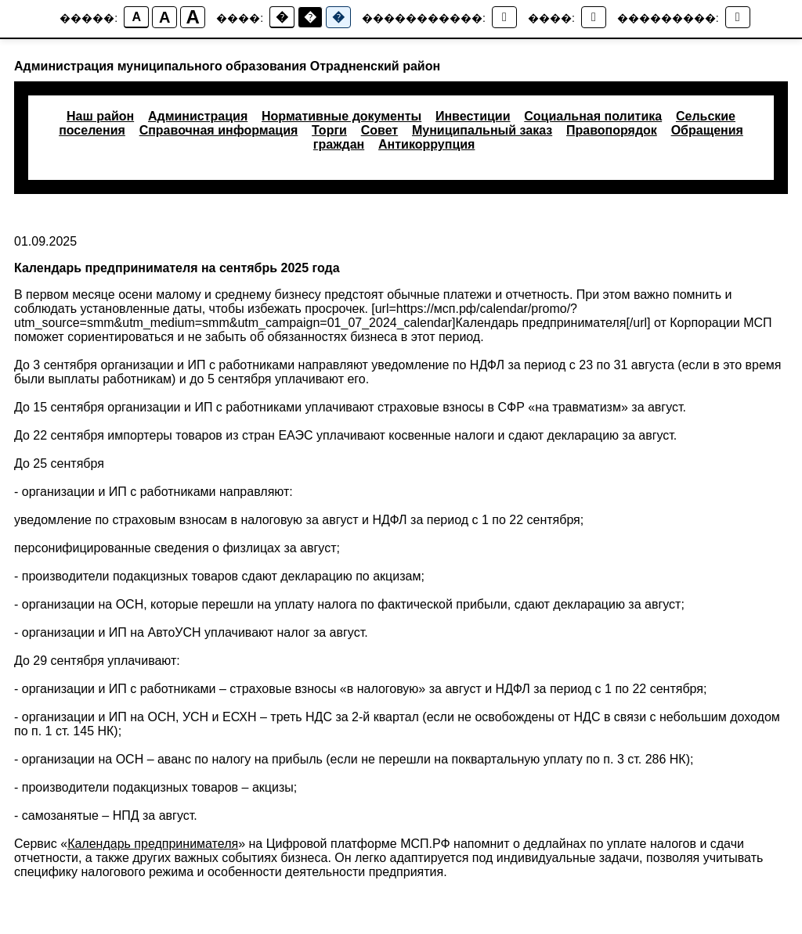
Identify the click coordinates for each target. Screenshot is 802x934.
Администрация (197, 116)
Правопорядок (611, 130)
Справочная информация (218, 130)
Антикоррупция (426, 144)
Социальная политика (593, 116)
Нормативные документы (341, 116)
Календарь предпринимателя (152, 843)
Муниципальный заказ (482, 130)
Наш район (100, 116)
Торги (329, 130)
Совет (379, 130)
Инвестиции (473, 116)
